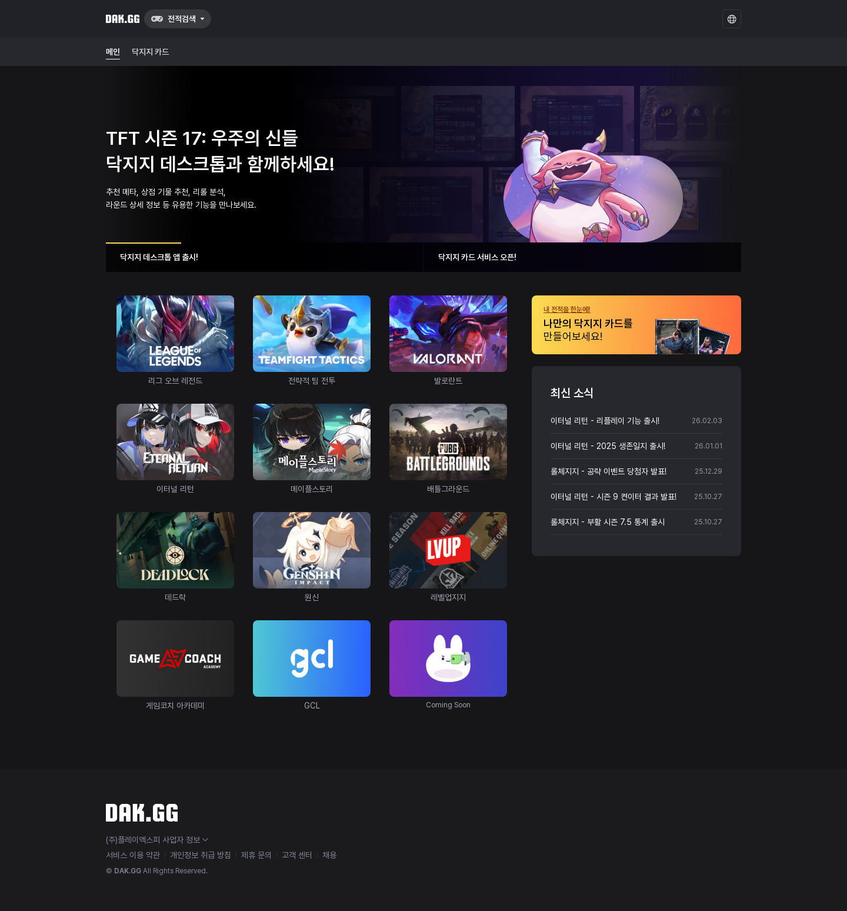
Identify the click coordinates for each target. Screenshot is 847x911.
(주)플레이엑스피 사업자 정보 (157, 840)
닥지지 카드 (150, 51)
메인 (113, 51)
